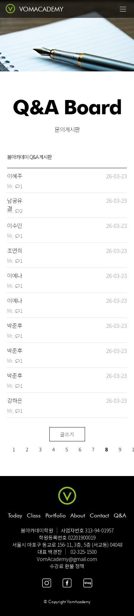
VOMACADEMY (41, 9)
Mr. (10, 186)
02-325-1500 (83, 551)
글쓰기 (67, 434)
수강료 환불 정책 (67, 566)
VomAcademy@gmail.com (67, 558)
